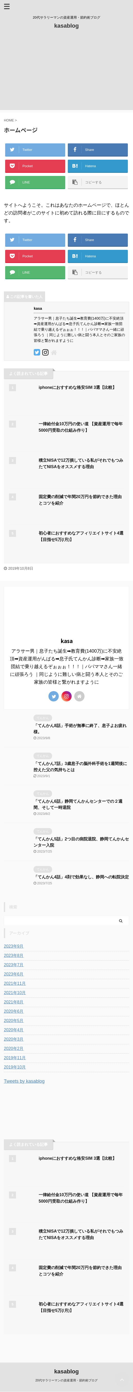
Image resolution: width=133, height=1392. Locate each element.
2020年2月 (14, 1048)
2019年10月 (15, 1067)
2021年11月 (15, 983)
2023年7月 (14, 965)
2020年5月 (14, 1020)
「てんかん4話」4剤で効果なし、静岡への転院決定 (81, 877)
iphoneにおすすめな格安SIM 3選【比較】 (78, 387)
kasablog (66, 25)
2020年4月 (14, 1030)
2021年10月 (15, 993)
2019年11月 (15, 1058)
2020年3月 (14, 1039)
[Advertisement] (66, 74)
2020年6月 (14, 1011)
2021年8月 (14, 1002)
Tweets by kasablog (24, 1081)
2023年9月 (14, 946)
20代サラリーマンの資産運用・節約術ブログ (66, 1380)
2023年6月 (14, 974)
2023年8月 (14, 955)
